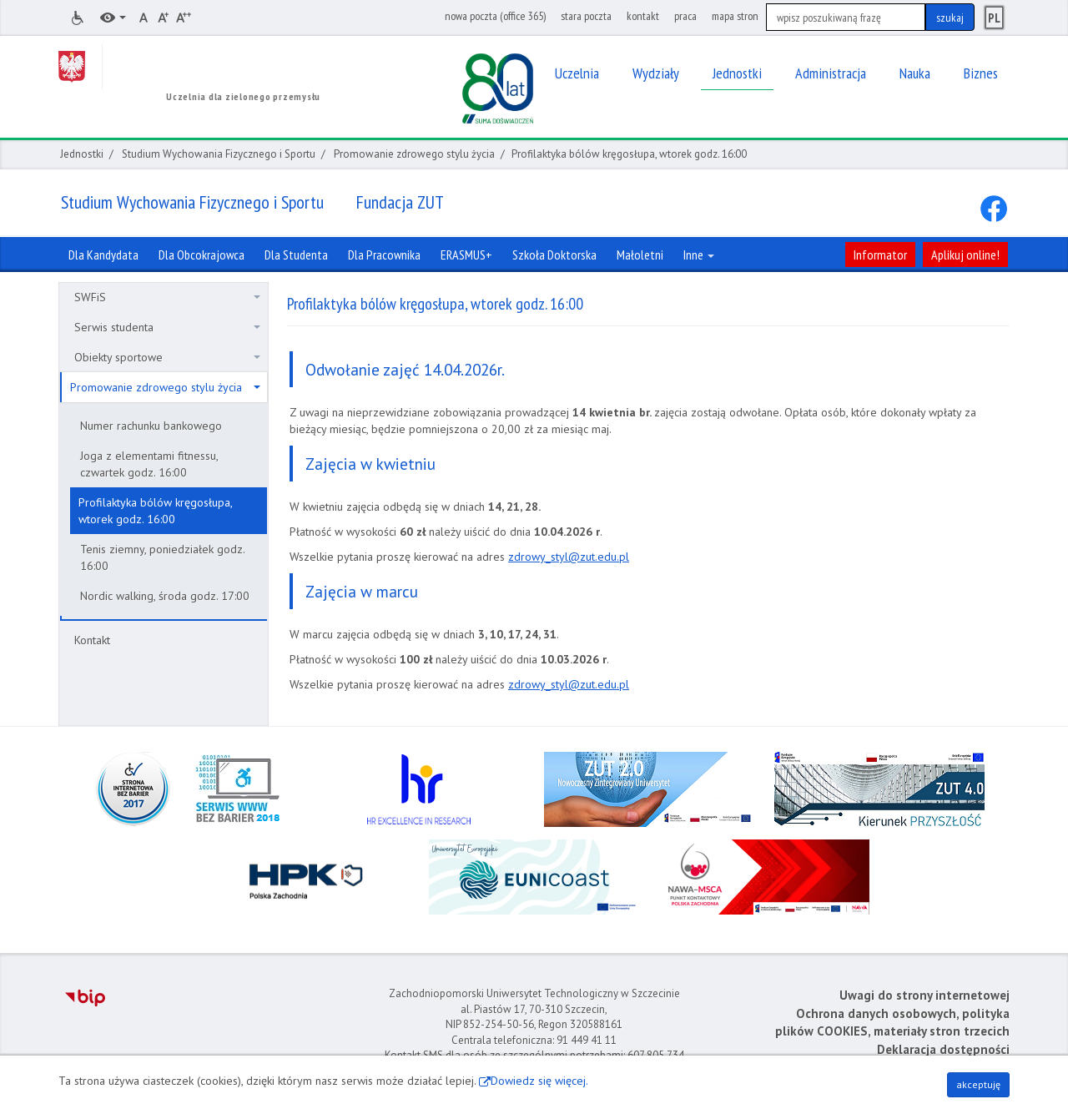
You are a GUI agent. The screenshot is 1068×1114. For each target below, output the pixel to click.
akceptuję (978, 1084)
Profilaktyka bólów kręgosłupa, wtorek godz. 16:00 (155, 511)
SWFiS (167, 297)
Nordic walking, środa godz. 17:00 (164, 595)
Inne (698, 254)
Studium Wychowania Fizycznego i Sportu (218, 154)
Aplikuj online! (965, 254)
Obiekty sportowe (167, 357)
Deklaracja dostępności (943, 1049)
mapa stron (735, 15)
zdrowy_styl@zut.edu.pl (568, 556)
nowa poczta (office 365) (495, 15)
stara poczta (586, 15)
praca (685, 15)
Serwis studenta (167, 327)
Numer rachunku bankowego (151, 425)
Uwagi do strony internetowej (924, 995)
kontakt (643, 15)
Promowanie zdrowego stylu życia (414, 154)
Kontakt (92, 640)
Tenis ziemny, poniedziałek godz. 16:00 (162, 557)
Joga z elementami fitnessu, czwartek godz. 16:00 (149, 464)
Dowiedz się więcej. (539, 1080)
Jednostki (81, 154)
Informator (880, 254)
